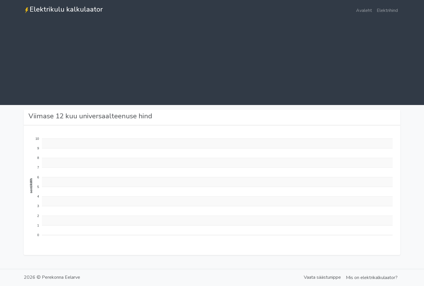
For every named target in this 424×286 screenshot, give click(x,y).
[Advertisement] (212, 64)
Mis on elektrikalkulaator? (372, 277)
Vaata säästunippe (322, 277)
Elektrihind (387, 10)
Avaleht (364, 10)
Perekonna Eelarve (61, 277)
